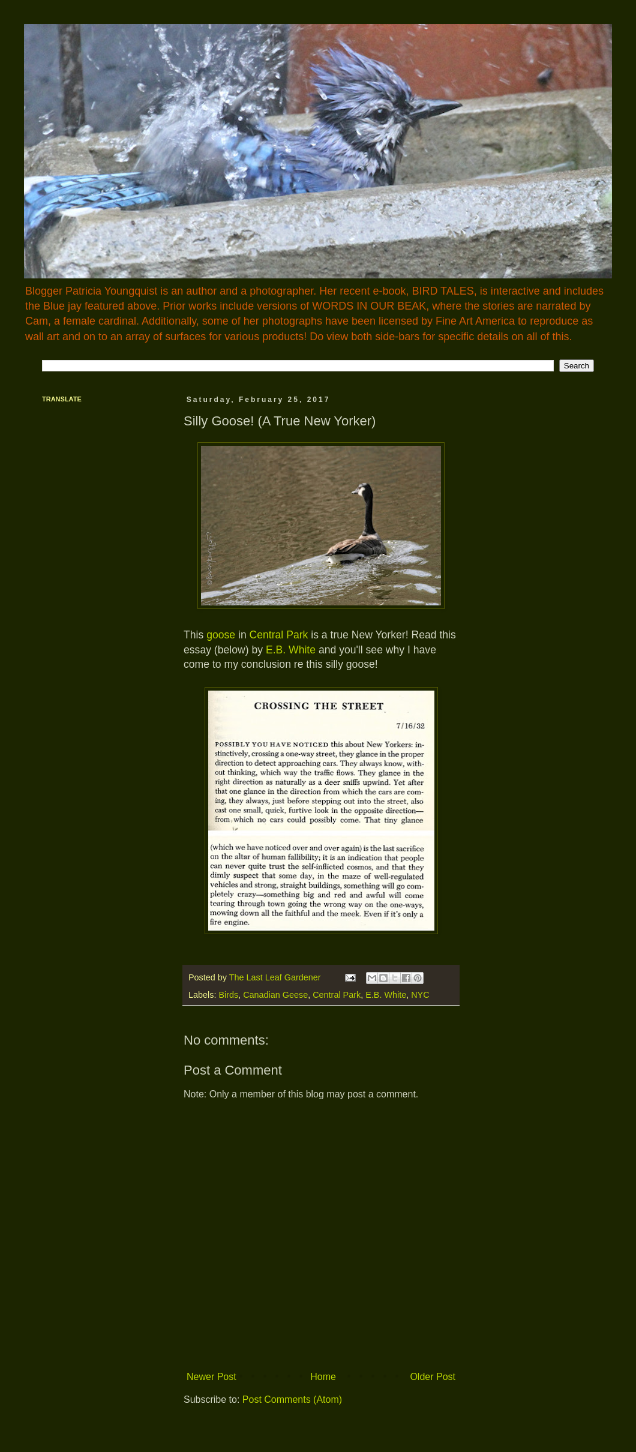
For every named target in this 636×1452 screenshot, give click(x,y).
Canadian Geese (275, 995)
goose (220, 635)
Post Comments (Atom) (292, 1399)
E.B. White (291, 650)
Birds (228, 995)
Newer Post (211, 1377)
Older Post (432, 1377)
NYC (420, 995)
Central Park (279, 635)
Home (323, 1377)
